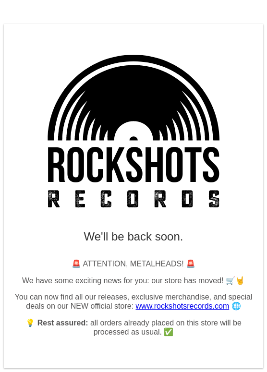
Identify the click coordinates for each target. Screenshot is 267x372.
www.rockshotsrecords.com (183, 306)
